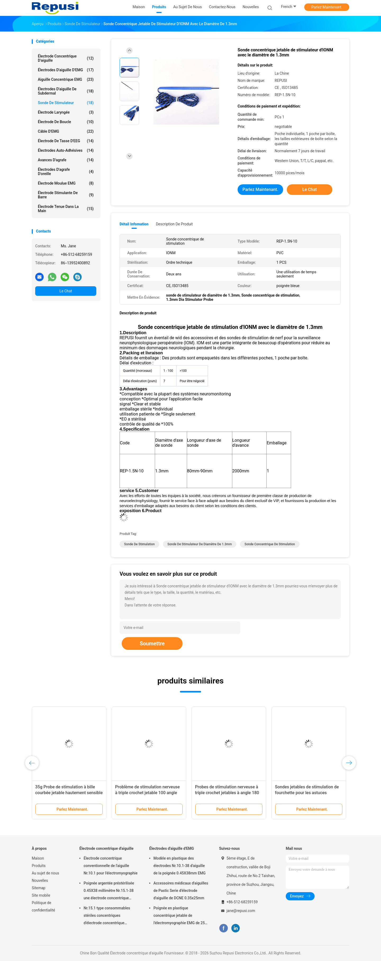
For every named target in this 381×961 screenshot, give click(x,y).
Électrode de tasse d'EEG (66, 141)
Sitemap (38, 888)
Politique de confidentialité (43, 906)
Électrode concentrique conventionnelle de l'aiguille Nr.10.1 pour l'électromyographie (111, 865)
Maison (38, 858)
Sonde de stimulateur (66, 102)
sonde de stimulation (139, 544)
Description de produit (174, 224)
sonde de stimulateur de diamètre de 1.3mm (199, 544)
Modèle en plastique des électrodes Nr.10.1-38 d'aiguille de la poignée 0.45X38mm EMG (179, 865)
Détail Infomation (134, 224)
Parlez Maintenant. (326, 7)
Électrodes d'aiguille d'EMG (66, 70)
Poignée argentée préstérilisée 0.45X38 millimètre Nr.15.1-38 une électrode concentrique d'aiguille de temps (109, 891)
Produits (39, 866)
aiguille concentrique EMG (66, 79)
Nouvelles (40, 880)
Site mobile (41, 895)
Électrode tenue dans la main (66, 208)
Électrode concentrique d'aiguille (66, 58)
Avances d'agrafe (66, 160)
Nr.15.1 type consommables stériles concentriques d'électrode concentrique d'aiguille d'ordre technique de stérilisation (108, 916)
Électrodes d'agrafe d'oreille (66, 171)
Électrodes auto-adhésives (66, 150)
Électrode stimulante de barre (66, 195)
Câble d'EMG (66, 131)
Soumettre (152, 643)
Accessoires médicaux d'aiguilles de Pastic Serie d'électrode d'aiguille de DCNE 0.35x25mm (180, 890)
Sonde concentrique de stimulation (269, 544)
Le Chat (66, 291)
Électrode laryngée (66, 112)
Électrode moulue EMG (66, 183)
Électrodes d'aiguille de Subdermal (66, 91)
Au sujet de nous (45, 873)
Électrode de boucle (66, 121)
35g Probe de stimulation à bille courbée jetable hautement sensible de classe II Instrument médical (69, 792)
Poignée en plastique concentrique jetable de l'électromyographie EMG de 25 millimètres (179, 916)
